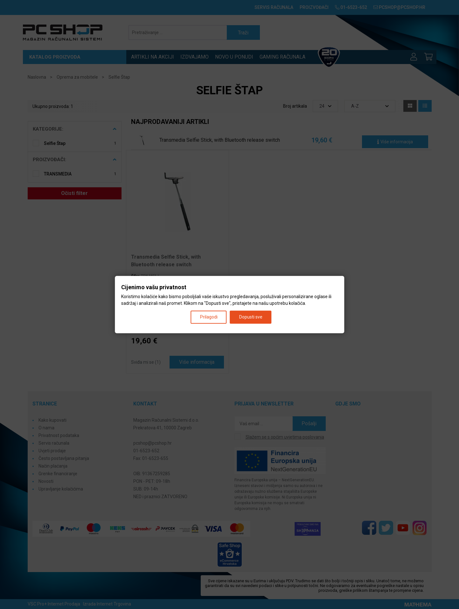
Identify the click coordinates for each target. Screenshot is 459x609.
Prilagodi (209, 316)
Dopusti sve (250, 316)
